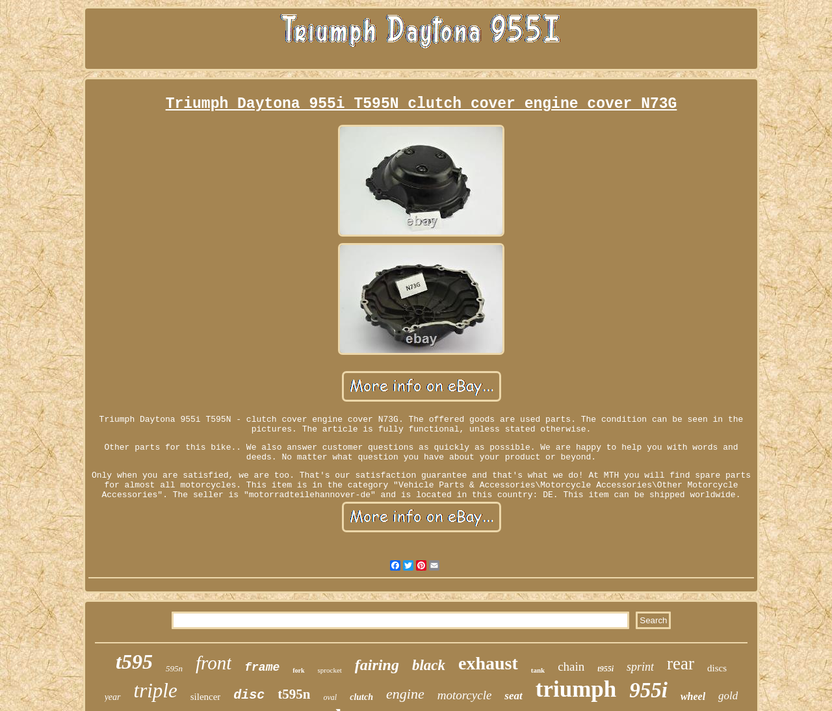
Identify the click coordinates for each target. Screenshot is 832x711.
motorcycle (464, 695)
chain (571, 666)
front (213, 663)
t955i (605, 668)
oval (330, 697)
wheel (693, 696)
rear (680, 663)
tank (538, 670)
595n (174, 668)
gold (728, 696)
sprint (640, 666)
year (113, 697)
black (428, 665)
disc (249, 695)
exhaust (488, 663)
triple (155, 690)
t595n (294, 694)
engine (405, 694)
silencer (205, 697)
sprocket (330, 670)
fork (298, 670)
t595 (134, 661)
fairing (377, 664)
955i (648, 690)
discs (717, 668)
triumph (576, 689)
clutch (361, 697)
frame (262, 667)
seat (513, 696)
